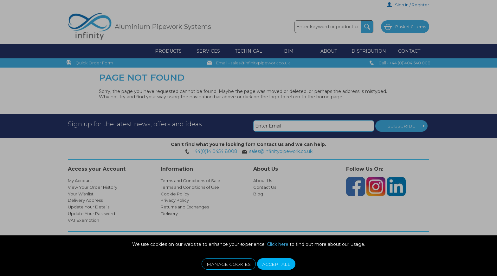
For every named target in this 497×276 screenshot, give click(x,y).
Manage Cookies (229, 264)
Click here (277, 244)
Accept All (276, 264)
